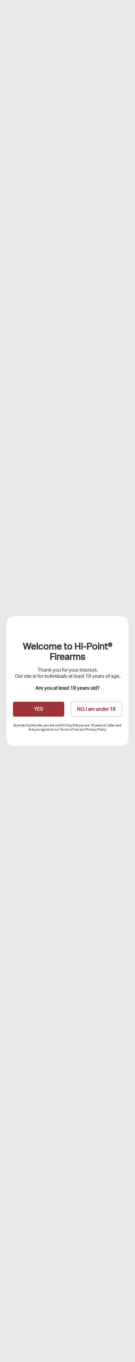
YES (38, 709)
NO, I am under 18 (96, 709)
